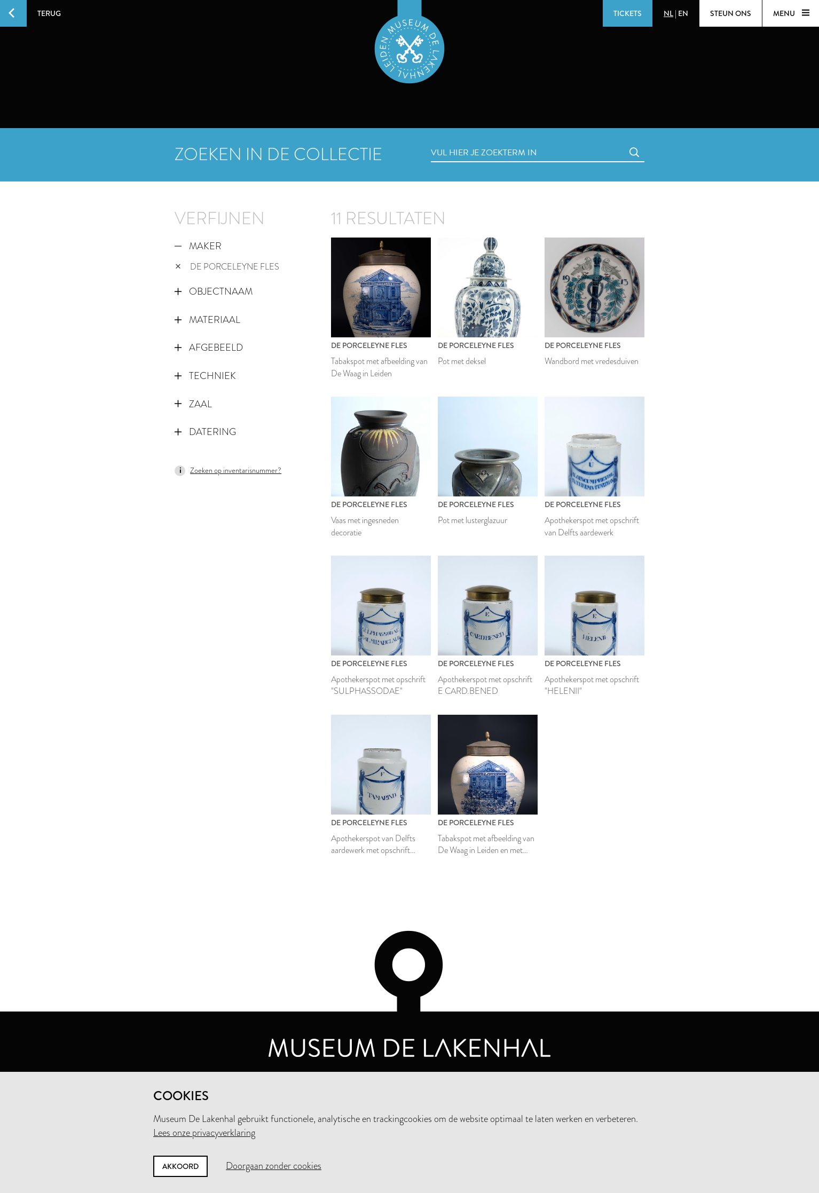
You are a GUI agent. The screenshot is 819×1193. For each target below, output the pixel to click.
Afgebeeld (209, 347)
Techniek (205, 376)
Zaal (193, 404)
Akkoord (180, 1166)
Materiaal (207, 320)
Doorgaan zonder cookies (273, 1166)
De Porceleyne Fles (227, 266)
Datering (205, 432)
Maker (198, 246)
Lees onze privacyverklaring (204, 1133)
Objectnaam (214, 291)
